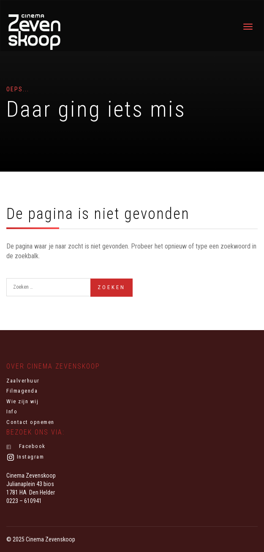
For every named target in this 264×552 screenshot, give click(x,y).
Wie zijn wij (22, 401)
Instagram (25, 457)
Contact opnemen (30, 422)
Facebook (26, 446)
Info (11, 411)
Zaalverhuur (23, 380)
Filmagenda (22, 391)
